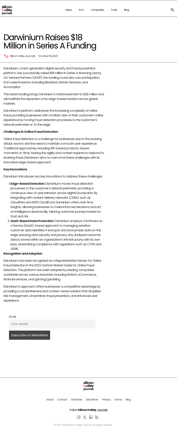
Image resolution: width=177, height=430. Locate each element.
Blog (126, 10)
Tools (114, 10)
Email (12, 317)
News (69, 10)
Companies (97, 10)
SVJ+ (81, 10)
